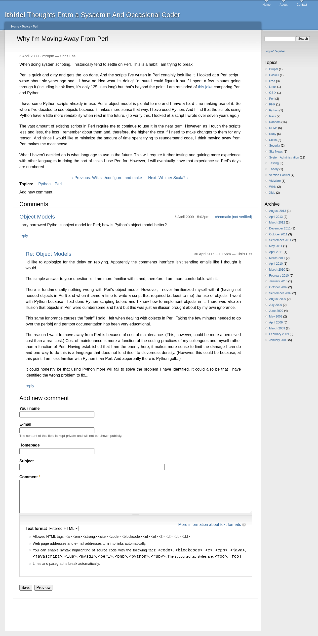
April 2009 (276, 322)
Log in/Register (275, 51)
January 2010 (278, 281)
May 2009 (275, 316)
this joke (205, 87)
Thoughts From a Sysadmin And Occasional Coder (92, 15)
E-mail (25, 424)
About (284, 4)
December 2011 (280, 228)
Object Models (37, 217)
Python (44, 184)
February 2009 (279, 334)
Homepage (29, 445)
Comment (29, 477)
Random (274, 122)
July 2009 (275, 305)
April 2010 (276, 263)
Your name (29, 408)
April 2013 (276, 217)
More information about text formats (209, 524)
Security (274, 145)
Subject (26, 461)
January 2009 (278, 340)
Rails (272, 116)
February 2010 (279, 275)
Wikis (272, 187)
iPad (272, 81)
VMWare (275, 181)
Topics (26, 26)
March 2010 (277, 269)
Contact (302, 4)
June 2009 (276, 311)
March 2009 (277, 328)
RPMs (273, 128)
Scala (273, 140)
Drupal (273, 69)
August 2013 (277, 211)
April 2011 (276, 252)
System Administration (284, 157)
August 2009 (277, 299)
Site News (276, 151)
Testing (274, 163)
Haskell (274, 75)
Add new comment (35, 192)
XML (272, 192)
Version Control (279, 175)
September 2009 (280, 293)
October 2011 (278, 234)
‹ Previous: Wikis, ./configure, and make (107, 178)
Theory (273, 169)
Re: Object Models (48, 254)
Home (267, 4)
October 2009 (278, 287)
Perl (35, 26)
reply (23, 236)
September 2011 (280, 240)
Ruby (272, 134)
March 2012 (277, 222)
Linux (272, 87)
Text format (37, 528)
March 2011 (277, 258)
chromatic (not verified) (233, 217)
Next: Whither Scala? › (168, 178)
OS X (272, 93)
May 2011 (275, 246)
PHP (272, 104)
